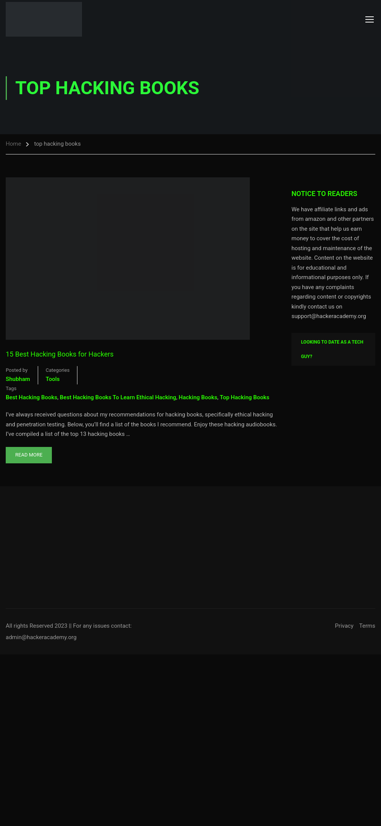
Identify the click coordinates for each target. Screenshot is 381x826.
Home (13, 143)
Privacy (344, 625)
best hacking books (31, 397)
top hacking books (244, 397)
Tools (53, 379)
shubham (18, 379)
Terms (367, 625)
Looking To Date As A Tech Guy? (332, 349)
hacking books (198, 397)
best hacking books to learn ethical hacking (118, 397)
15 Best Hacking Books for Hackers (60, 354)
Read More (28, 452)
